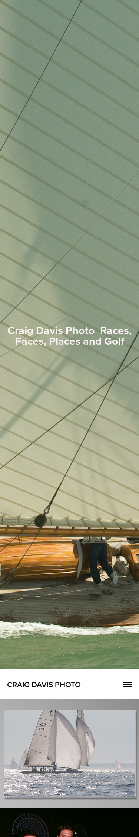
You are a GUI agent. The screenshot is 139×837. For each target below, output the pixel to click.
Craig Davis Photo (44, 684)
